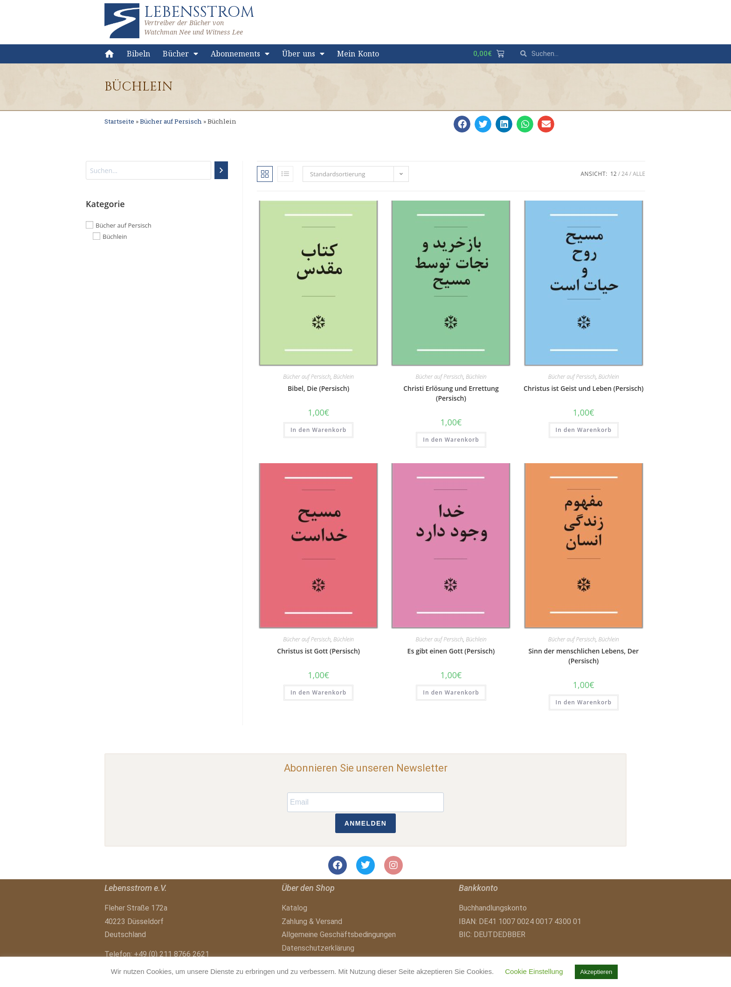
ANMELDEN (366, 823)
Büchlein (343, 377)
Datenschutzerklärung (318, 948)
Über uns (303, 53)
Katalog (294, 908)
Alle (639, 174)
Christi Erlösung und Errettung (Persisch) (451, 393)
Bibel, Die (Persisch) (318, 388)
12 (613, 174)
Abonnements (240, 53)
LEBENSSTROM (199, 12)
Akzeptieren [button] (596, 971)
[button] (462, 124)
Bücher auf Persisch (171, 121)
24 (624, 174)
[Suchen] (221, 170)
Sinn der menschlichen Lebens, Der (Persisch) (583, 655)
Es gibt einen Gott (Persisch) (451, 650)
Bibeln (138, 54)
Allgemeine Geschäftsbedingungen (339, 934)
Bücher (180, 53)
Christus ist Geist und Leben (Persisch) (584, 388)
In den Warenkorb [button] (318, 430)
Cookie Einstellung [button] (534, 971)
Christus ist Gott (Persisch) (318, 650)
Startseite (119, 121)
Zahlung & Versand (312, 921)
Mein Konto (358, 54)
